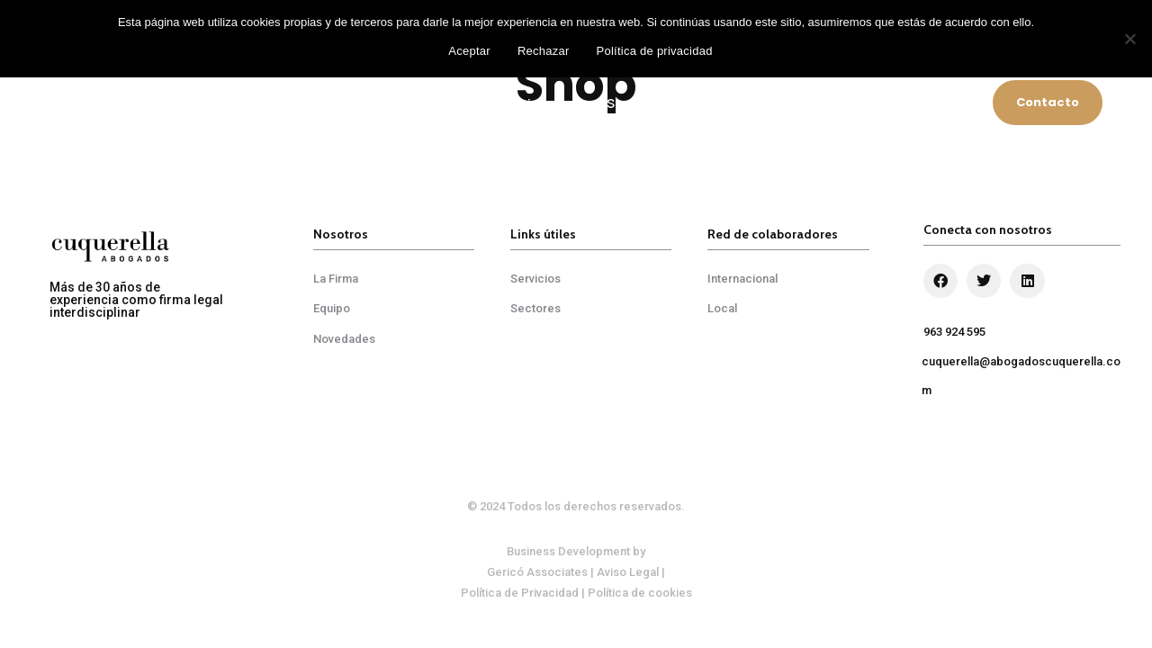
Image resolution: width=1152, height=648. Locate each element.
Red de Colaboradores (784, 103)
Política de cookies (640, 592)
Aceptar (469, 51)
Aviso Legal (628, 572)
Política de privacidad (655, 51)
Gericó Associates (537, 572)
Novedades (939, 103)
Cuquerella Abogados (381, 103)
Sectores (635, 103)
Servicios (528, 103)
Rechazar (544, 51)
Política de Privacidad (520, 592)
